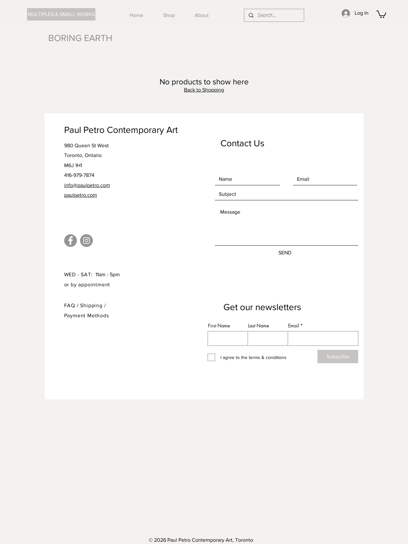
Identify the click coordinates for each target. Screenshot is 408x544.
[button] (381, 14)
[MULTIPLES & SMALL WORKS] (61, 14)
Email (293, 325)
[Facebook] (70, 240)
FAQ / (72, 305)
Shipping (92, 305)
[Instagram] (86, 240)
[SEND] (285, 252)
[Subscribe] (337, 356)
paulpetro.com (80, 195)
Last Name (258, 325)
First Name (219, 325)
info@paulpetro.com (87, 185)
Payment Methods (86, 315)
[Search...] (273, 15)
